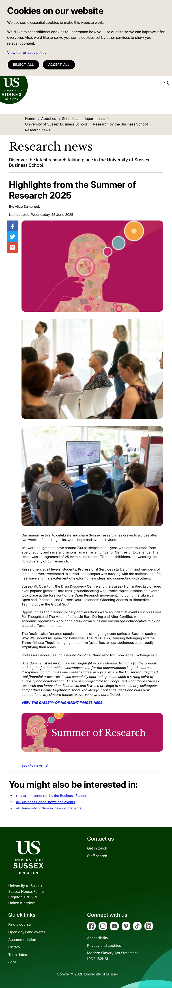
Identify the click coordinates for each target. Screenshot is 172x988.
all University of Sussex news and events (48, 808)
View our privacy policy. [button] (27, 52)
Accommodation (22, 939)
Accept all (59, 65)
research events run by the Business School (51, 795)
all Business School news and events (45, 802)
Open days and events (26, 932)
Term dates (17, 954)
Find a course (19, 924)
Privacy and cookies (104, 945)
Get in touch (97, 848)
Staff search (97, 856)
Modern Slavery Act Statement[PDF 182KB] (112, 956)
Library (14, 947)
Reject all (23, 65)
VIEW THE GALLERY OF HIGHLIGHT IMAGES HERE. (62, 702)
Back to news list (35, 765)
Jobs (12, 962)
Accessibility (97, 938)
